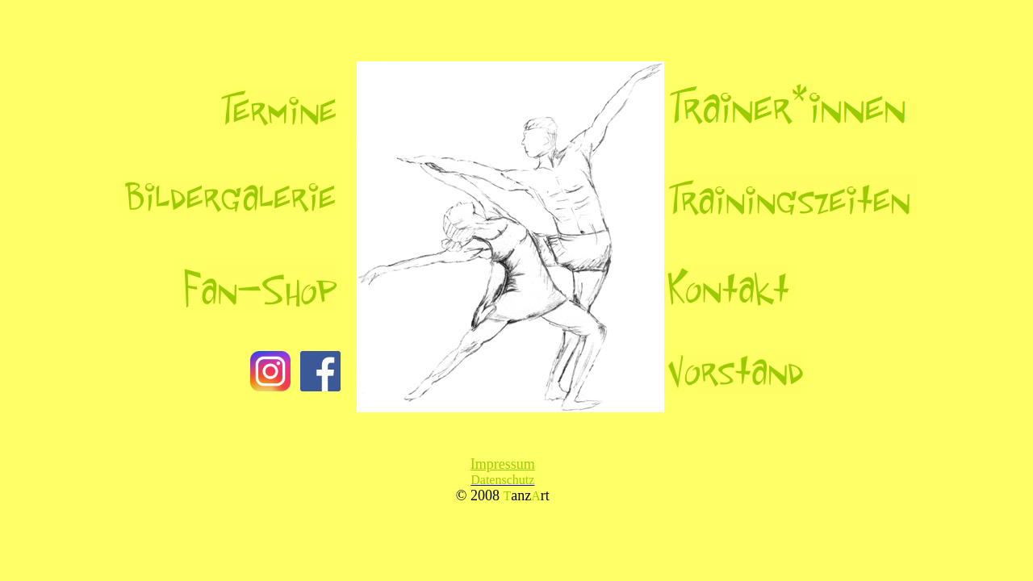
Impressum (502, 464)
